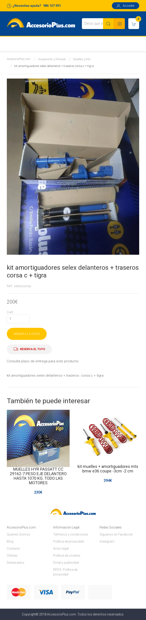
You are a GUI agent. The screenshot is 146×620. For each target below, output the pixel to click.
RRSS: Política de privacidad (65, 572)
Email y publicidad (66, 562)
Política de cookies (66, 555)
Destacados (15, 562)
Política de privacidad (68, 541)
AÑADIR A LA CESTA (27, 334)
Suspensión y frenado (52, 59)
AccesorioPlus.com (18, 59)
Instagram (107, 541)
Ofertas (12, 555)
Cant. (10, 312)
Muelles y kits (82, 59)
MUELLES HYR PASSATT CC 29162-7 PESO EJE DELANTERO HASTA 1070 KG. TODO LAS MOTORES (38, 476)
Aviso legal (61, 548)
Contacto (13, 548)
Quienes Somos (18, 534)
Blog (10, 541)
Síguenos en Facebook (116, 534)
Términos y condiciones (70, 534)
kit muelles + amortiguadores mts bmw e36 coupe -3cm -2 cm (108, 468)
